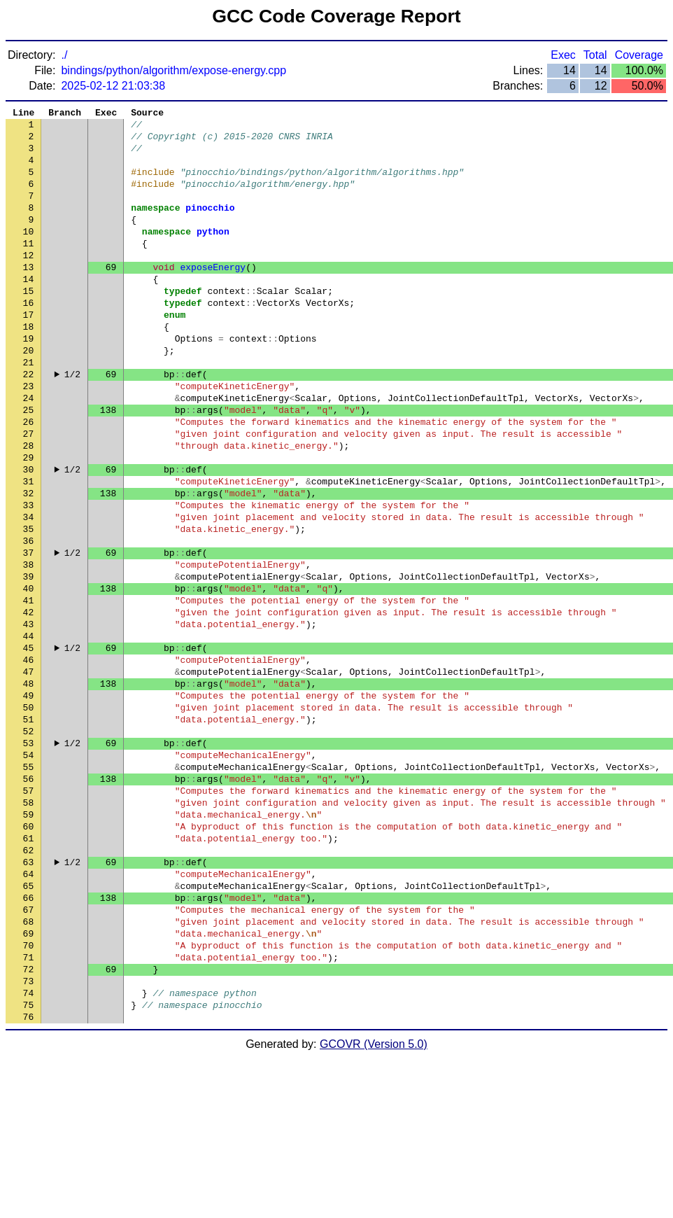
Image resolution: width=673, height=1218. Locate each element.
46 (28, 758)
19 (28, 380)
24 (28, 450)
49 (28, 800)
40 (28, 674)
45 (28, 744)
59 (28, 940)
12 (28, 282)
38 (28, 646)
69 (28, 1080)
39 (28, 660)
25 (28, 464)
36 (28, 618)
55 (28, 884)
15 (28, 324)
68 (28, 1066)
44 (28, 730)
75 (28, 1164)
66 (28, 1038)
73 (28, 1136)
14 (28, 310)
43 (28, 716)
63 (28, 996)
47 (28, 772)
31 (28, 548)
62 (28, 982)
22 (28, 422)
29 (28, 520)
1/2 (72, 422)
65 (28, 1024)
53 (28, 856)
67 (28, 1052)
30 (28, 534)
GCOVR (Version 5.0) (373, 1206)
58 (28, 926)
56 (28, 898)
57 (28, 912)
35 (28, 604)
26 (28, 478)
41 (28, 688)
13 (28, 296)
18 (28, 366)
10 (28, 254)
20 (28, 394)
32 (28, 562)
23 (28, 436)
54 (28, 870)
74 (28, 1150)
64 (28, 1010)
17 (28, 352)
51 (28, 828)
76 (28, 1178)
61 (28, 968)
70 (28, 1094)
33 (28, 576)
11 (28, 268)
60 (28, 954)
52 (28, 842)
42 (28, 702)
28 (28, 506)
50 (28, 814)
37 (28, 632)
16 (28, 338)
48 (28, 786)
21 (28, 408)
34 (28, 590)
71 (28, 1108)
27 (28, 492)
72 (28, 1122)
